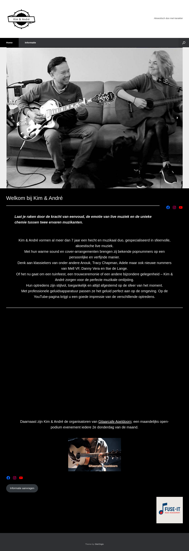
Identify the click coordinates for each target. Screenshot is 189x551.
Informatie (30, 42)
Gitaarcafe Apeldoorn (114, 421)
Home (9, 42)
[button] (184, 42)
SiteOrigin (99, 544)
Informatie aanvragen (22, 488)
